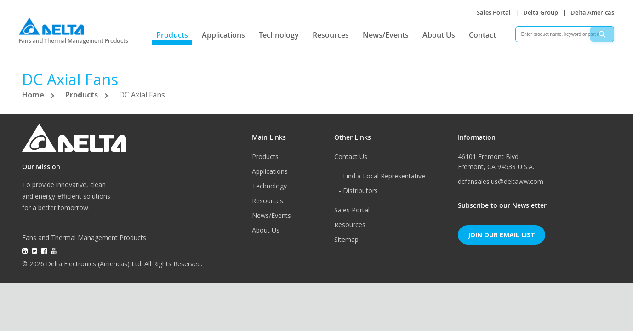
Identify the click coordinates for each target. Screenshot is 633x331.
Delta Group (540, 12)
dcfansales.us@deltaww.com (500, 181)
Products (172, 35)
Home (34, 95)
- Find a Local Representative (382, 175)
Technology (279, 35)
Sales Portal (494, 12)
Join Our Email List (501, 234)
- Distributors (358, 190)
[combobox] (564, 34)
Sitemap (346, 239)
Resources (331, 35)
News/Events (386, 35)
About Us (438, 35)
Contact (482, 35)
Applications (223, 35)
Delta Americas (592, 12)
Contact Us (350, 156)
